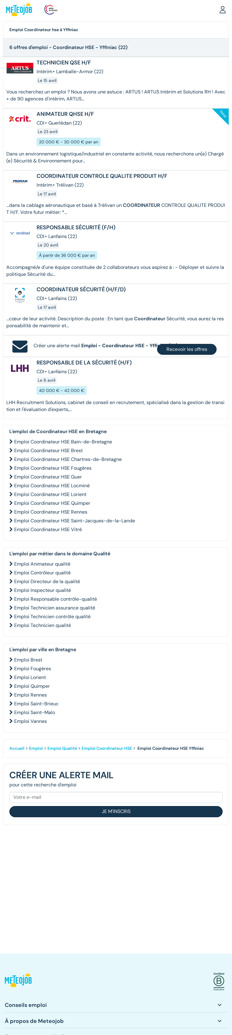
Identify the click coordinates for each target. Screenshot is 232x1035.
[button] (222, 9)
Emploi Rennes (30, 695)
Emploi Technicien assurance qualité (54, 608)
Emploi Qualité (62, 748)
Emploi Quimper (32, 686)
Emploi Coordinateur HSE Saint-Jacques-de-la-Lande (74, 521)
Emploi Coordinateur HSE (107, 748)
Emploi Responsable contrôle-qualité (55, 599)
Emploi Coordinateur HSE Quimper (52, 503)
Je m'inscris (116, 811)
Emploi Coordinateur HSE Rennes (50, 512)
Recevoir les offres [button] (186, 349)
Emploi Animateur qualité (42, 564)
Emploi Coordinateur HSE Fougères (53, 468)
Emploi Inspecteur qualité (42, 590)
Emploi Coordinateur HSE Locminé (52, 485)
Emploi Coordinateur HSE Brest (48, 450)
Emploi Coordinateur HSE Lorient (50, 494)
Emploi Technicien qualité (42, 625)
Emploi (36, 748)
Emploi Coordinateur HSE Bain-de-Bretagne (63, 442)
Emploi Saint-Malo (34, 712)
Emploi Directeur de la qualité (47, 581)
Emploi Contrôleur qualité (42, 573)
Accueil (16, 748)
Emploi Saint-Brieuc (36, 703)
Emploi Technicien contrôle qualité (52, 616)
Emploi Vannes (30, 721)
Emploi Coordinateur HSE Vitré (48, 529)
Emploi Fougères (32, 668)
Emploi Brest (28, 660)
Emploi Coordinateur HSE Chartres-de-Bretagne (68, 459)
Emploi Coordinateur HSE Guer (48, 477)
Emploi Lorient (30, 677)
